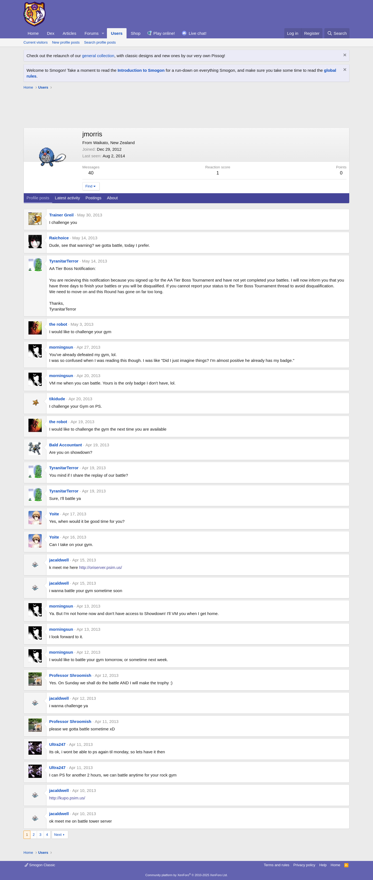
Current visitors (35, 42)
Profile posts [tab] (38, 197)
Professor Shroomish (70, 675)
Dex (50, 33)
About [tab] (112, 197)
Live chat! (197, 33)
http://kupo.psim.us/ (67, 798)
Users (117, 33)
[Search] (337, 33)
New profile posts (66, 42)
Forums (92, 33)
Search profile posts (100, 42)
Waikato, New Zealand (114, 142)
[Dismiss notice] (344, 56)
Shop (135, 33)
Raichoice (59, 237)
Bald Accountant (65, 444)
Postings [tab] (93, 197)
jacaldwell (59, 560)
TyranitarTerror (63, 261)
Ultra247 (57, 744)
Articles (69, 33)
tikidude (57, 398)
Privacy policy (304, 865)
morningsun (61, 347)
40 (91, 173)
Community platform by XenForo (186, 875)
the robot (58, 324)
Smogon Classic (40, 865)
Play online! (164, 33)
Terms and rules (276, 865)
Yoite (54, 513)
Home (33, 33)
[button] (103, 33)
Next (58, 835)
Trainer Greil (61, 215)
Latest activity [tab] (67, 197)
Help (323, 865)
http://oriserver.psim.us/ (100, 567)
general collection (98, 55)
